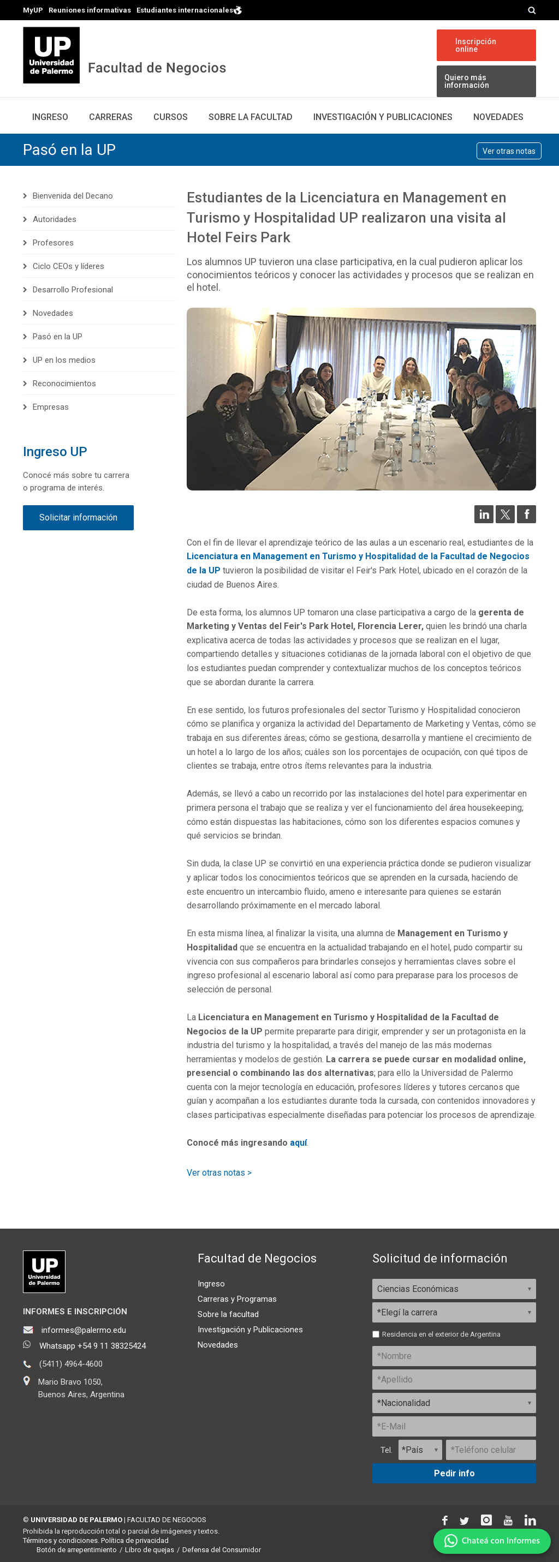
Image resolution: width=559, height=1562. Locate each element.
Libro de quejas (149, 1550)
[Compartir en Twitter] (505, 520)
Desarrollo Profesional (73, 290)
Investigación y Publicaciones (250, 1329)
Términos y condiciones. (61, 1540)
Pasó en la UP (69, 150)
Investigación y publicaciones (383, 117)
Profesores (53, 243)
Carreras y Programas (237, 1299)
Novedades (498, 117)
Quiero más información (466, 81)
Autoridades (54, 219)
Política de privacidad (135, 1540)
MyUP (33, 10)
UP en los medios (64, 360)
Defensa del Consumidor (221, 1550)
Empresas (51, 407)
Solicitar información (78, 517)
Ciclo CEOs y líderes (68, 266)
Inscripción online (475, 45)
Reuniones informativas (90, 10)
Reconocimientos (64, 383)
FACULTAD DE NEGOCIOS (166, 1520)
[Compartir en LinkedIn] (483, 520)
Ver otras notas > (219, 1173)
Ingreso (50, 117)
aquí (298, 1143)
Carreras (111, 117)
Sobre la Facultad (251, 117)
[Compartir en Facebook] (526, 520)
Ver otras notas (509, 151)
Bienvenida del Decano (73, 196)
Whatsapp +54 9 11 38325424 (92, 1346)
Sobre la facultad (228, 1314)
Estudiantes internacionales (189, 9)
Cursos (170, 117)
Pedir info (454, 1473)
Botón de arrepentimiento (77, 1550)
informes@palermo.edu (83, 1330)
